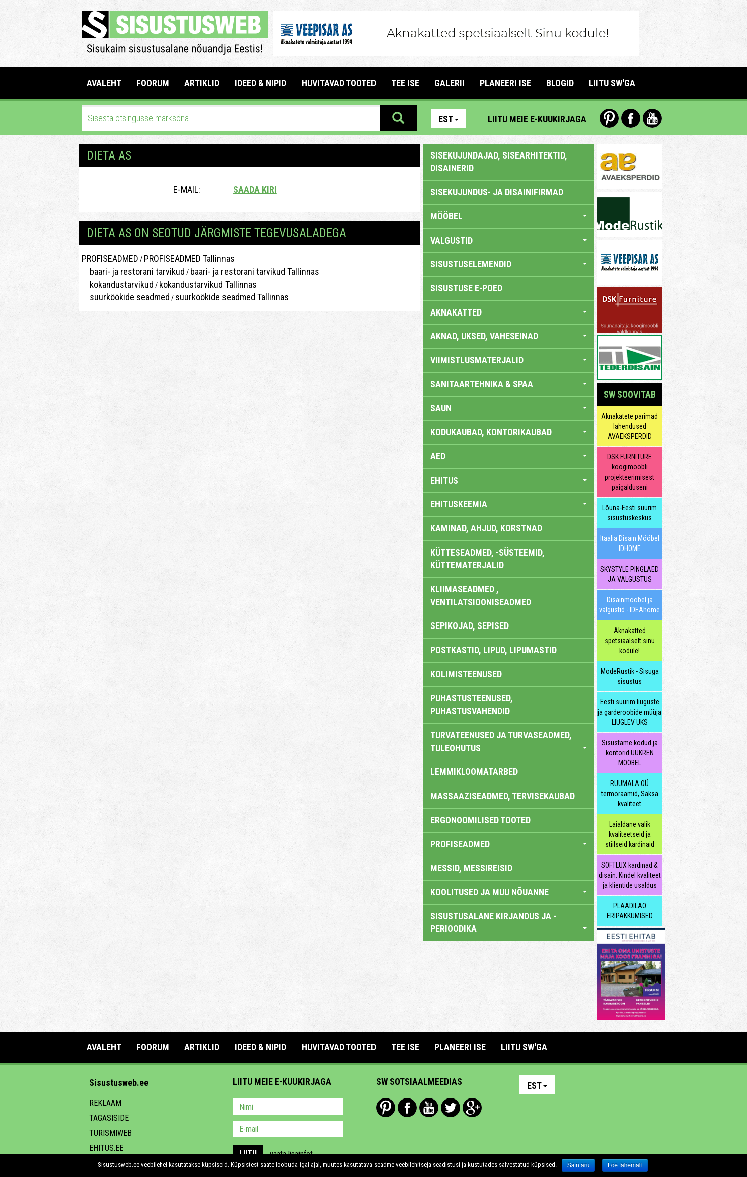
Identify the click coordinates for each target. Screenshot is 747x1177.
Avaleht (104, 82)
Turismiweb (110, 1133)
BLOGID (560, 82)
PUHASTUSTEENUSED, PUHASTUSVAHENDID (471, 705)
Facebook (630, 118)
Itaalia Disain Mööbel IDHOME (629, 543)
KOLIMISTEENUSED (466, 674)
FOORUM (152, 82)
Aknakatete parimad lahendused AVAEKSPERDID (629, 426)
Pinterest (609, 118)
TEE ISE (405, 82)
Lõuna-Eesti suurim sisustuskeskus (629, 513)
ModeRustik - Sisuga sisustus (630, 676)
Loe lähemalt (625, 1165)
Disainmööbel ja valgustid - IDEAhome (629, 605)
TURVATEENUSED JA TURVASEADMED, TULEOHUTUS (508, 741)
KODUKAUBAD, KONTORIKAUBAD (508, 432)
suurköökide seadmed (126, 297)
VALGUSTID (508, 240)
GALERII (449, 82)
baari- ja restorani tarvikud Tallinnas (254, 271)
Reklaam (105, 1103)
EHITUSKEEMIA (508, 504)
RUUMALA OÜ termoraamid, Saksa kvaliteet (629, 793)
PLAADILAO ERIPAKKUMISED (630, 911)
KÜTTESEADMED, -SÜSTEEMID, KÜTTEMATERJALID (487, 559)
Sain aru (578, 1165)
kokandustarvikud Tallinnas (208, 284)
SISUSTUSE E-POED (466, 288)
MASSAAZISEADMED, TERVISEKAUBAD (502, 796)
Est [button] (448, 119)
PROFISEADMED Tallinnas (189, 258)
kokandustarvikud (118, 284)
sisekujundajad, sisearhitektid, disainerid (498, 162)
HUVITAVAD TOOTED (339, 82)
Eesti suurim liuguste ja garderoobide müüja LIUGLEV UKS (629, 712)
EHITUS (508, 480)
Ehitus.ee (106, 1148)
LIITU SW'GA (612, 82)
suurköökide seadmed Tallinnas (232, 297)
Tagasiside (109, 1118)
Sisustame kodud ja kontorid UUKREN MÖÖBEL (630, 753)
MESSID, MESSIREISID (471, 867)
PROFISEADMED (110, 258)
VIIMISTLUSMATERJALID (508, 360)
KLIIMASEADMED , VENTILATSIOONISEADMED (480, 595)
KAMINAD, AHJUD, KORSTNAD (486, 528)
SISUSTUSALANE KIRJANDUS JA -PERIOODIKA (508, 922)
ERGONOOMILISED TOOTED (480, 820)
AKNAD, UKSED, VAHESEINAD (508, 336)
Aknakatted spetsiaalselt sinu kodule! (630, 640)
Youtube (652, 118)
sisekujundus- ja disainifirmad (496, 192)
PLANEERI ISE (505, 82)
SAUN (508, 408)
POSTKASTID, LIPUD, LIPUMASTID (493, 650)
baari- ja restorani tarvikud (133, 271)
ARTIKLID (201, 82)
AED (508, 456)
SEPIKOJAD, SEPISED (469, 625)
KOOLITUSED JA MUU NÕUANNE (508, 892)
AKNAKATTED (508, 312)
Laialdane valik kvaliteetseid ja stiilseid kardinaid (629, 834)
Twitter (450, 1107)
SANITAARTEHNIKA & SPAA (508, 384)
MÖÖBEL (508, 216)
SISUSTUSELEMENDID (508, 264)
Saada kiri (255, 189)
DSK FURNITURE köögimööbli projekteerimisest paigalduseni (629, 472)
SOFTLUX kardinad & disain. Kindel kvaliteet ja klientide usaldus (630, 875)
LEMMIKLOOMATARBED (474, 771)
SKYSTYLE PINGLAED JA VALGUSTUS (629, 574)
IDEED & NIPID (260, 82)
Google (472, 1107)
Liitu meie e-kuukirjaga (537, 119)
